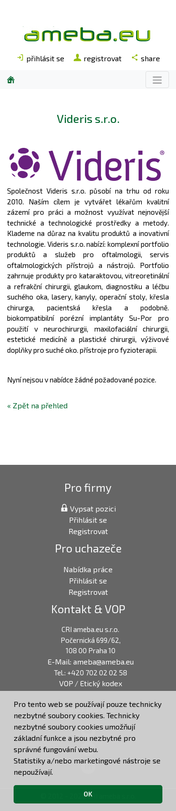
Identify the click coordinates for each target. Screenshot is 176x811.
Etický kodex (101, 683)
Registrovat (88, 531)
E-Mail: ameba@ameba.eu (90, 661)
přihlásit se (40, 58)
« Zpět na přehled (37, 405)
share (145, 58)
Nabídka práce (88, 569)
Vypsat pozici (88, 508)
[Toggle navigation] (157, 79)
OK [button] (88, 794)
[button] (56, 772)
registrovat (98, 58)
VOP (66, 683)
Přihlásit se (88, 519)
